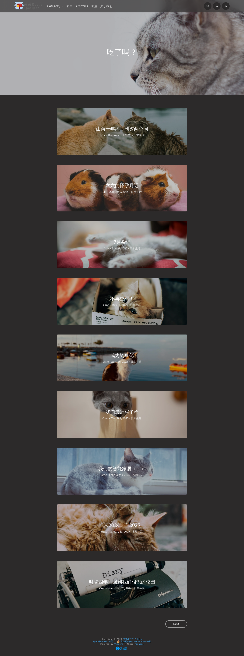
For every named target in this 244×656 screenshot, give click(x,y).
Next (175, 624)
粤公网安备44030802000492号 (134, 642)
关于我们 (106, 6)
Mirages (139, 644)
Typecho (118, 644)
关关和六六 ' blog (132, 639)
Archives (81, 6)
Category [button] (54, 6)
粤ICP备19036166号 (103, 642)
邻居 (94, 6)
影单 (69, 6)
